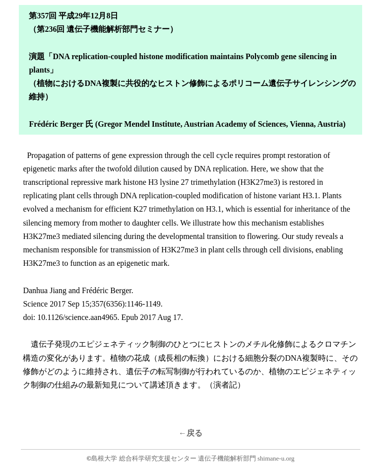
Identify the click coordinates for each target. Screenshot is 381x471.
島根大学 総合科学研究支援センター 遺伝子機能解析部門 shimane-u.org (192, 458)
